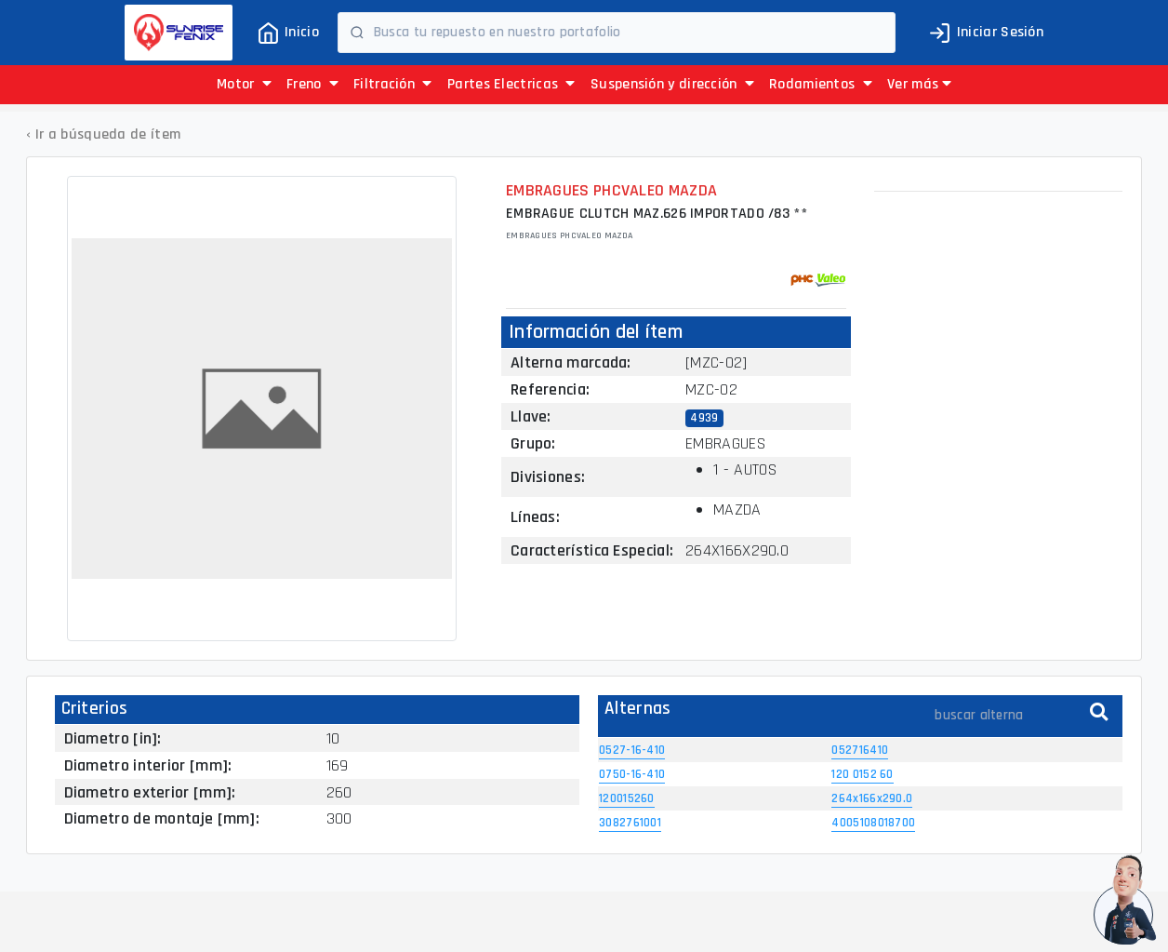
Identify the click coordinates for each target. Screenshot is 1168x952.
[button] (919, 84)
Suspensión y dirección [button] (672, 84)
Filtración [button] (392, 84)
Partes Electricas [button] (511, 84)
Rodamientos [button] (820, 84)
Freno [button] (312, 84)
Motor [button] (244, 84)
